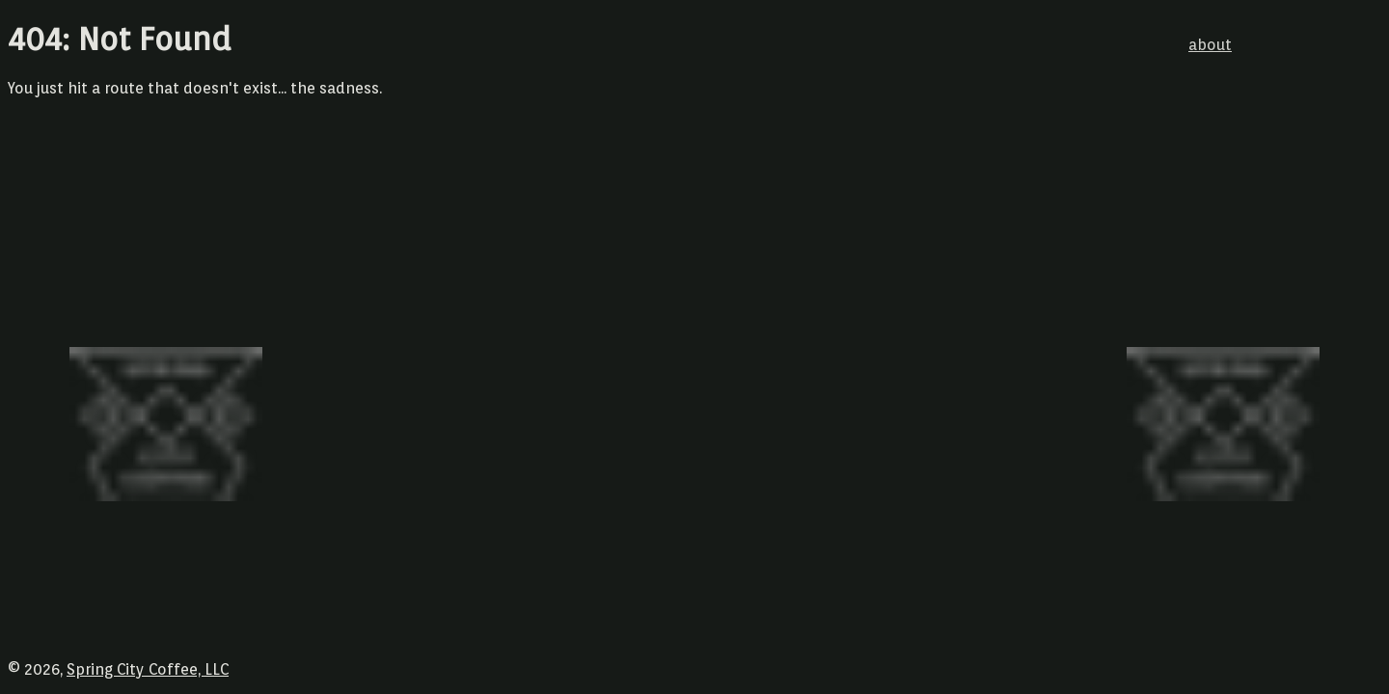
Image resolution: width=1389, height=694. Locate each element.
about (1210, 45)
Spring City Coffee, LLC (148, 669)
